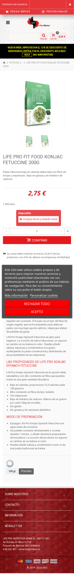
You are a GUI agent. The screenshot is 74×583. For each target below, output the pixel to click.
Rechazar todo (37, 304)
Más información (16, 295)
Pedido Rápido (18, 11)
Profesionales (54, 11)
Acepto (37, 312)
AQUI (27, 54)
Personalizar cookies (44, 295)
